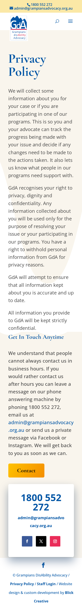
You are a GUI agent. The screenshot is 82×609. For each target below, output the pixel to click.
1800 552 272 (41, 502)
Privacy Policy (22, 583)
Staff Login (46, 583)
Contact (26, 470)
